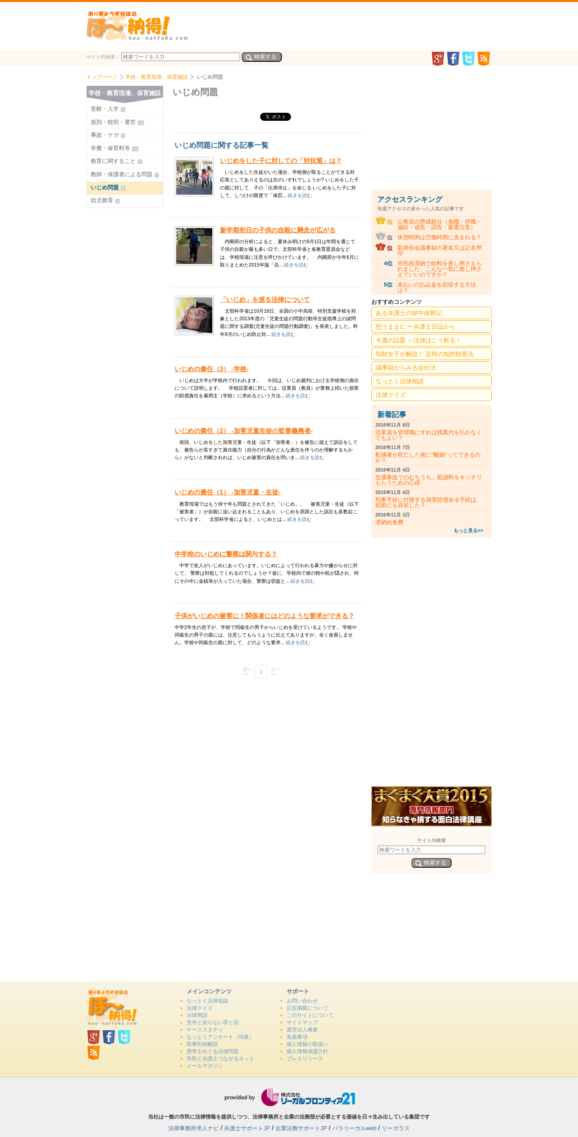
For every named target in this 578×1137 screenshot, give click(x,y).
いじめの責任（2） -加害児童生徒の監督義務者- (244, 430)
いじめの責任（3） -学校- (211, 369)
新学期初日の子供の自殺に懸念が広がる (278, 230)
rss (483, 59)
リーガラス (396, 1128)
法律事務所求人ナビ (193, 1128)
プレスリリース (305, 1059)
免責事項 (297, 1037)
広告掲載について (307, 1008)
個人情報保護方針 (307, 1051)
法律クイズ (391, 394)
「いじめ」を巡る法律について (265, 299)
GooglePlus (438, 59)
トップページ (102, 77)
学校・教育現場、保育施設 (156, 77)
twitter (468, 59)
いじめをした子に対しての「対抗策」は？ (281, 160)
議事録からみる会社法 (406, 367)
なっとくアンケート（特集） (220, 1037)
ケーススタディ (205, 1030)
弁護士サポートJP (247, 1128)
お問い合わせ (302, 1001)
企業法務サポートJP (301, 1128)
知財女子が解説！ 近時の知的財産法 (425, 353)
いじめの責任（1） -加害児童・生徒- (228, 492)
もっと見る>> (468, 530)
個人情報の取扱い (307, 1044)
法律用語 (197, 1015)
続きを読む (300, 195)
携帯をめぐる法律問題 (213, 1051)
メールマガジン (205, 1066)
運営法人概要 (302, 1030)
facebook (453, 59)
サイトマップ (302, 1022)
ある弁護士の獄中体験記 (409, 312)
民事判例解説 (202, 1044)
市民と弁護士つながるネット (220, 1059)
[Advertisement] (266, 741)
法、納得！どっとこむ (137, 25)
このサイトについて (310, 1015)
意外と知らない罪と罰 (213, 1022)
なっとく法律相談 (400, 381)
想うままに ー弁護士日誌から (416, 326)
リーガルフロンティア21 (289, 1097)
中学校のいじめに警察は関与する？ (226, 554)
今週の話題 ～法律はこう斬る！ (419, 340)
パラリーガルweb (354, 1128)
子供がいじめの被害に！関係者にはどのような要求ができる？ (264, 615)
